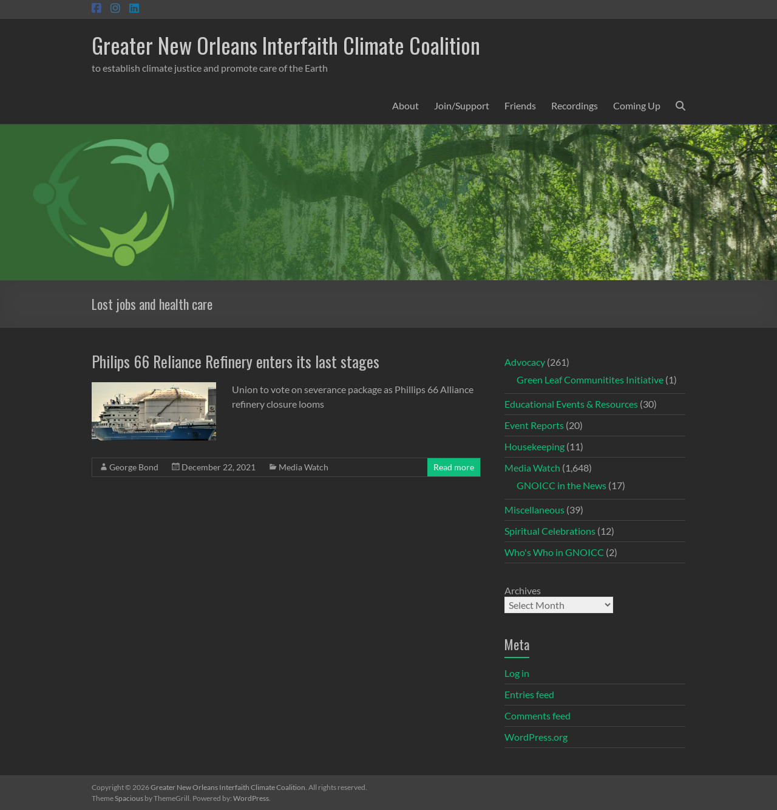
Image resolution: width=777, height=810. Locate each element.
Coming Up (636, 105)
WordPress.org (536, 737)
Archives (522, 590)
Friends (520, 105)
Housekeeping (534, 446)
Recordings (574, 105)
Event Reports (534, 425)
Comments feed (537, 715)
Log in (516, 673)
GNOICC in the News (561, 485)
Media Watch (303, 467)
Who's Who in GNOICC (554, 552)
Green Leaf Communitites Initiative (590, 379)
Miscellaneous (534, 509)
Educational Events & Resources (571, 404)
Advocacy (524, 362)
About (405, 105)
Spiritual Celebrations (549, 531)
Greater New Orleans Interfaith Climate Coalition (286, 45)
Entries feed (529, 694)
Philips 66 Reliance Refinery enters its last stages (235, 361)
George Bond (133, 467)
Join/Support (461, 105)
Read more (453, 467)
